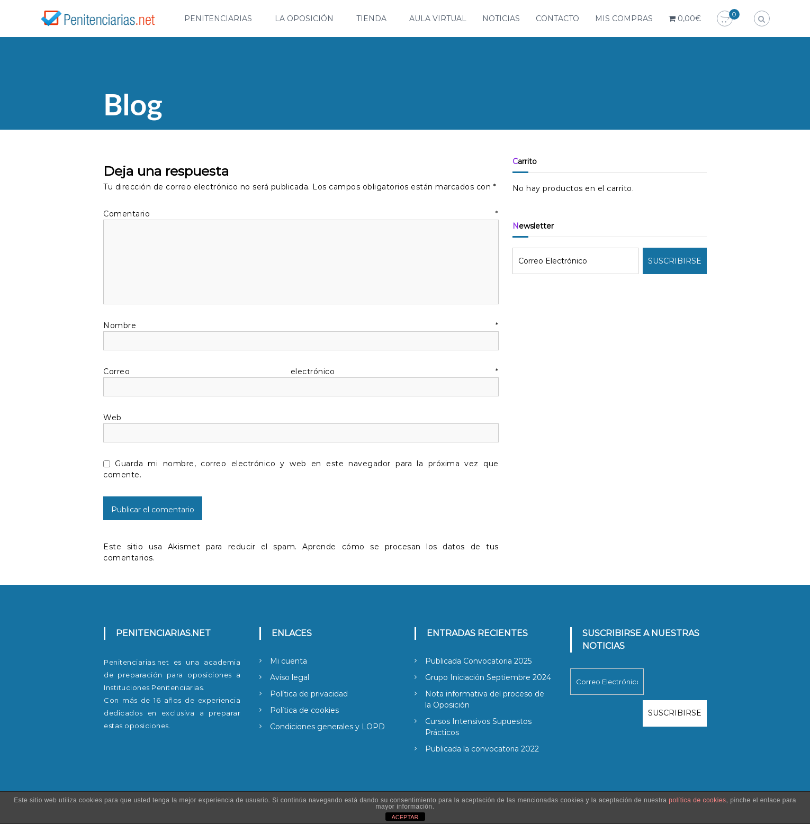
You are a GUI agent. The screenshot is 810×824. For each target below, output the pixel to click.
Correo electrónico (301, 371)
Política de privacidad (309, 694)
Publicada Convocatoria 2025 (478, 661)
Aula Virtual (437, 18)
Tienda (371, 18)
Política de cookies (304, 710)
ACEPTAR (404, 817)
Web (112, 417)
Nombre (301, 325)
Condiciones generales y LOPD (327, 726)
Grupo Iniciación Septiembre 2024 (488, 677)
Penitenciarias (218, 18)
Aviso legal (289, 677)
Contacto (557, 18)
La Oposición (304, 18)
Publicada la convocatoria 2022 (482, 749)
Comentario (301, 214)
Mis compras (624, 18)
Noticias (501, 18)
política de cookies (697, 800)
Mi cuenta (288, 661)
